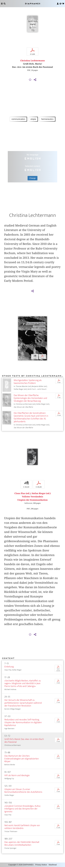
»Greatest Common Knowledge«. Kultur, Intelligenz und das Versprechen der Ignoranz (22, 809)
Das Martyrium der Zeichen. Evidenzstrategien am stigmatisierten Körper (21, 759)
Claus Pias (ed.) (22, 493)
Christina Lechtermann (32, 60)
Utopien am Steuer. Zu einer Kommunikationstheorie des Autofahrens (23, 790)
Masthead (53, 865)
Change (32, 178)
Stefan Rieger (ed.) (41, 493)
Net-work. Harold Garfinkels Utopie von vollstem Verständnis (22, 826)
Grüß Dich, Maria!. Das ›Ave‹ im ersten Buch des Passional (24, 740)
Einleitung (9, 667)
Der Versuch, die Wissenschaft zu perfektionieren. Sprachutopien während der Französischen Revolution (23, 703)
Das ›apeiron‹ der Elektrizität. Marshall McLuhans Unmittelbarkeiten (21, 843)
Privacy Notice (41, 865)
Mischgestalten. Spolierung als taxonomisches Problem (28, 381)
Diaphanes (32, 3)
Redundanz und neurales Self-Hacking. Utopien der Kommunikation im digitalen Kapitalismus (23, 722)
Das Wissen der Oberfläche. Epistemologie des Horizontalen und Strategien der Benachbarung (30, 398)
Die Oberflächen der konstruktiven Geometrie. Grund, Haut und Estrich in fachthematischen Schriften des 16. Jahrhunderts (31, 417)
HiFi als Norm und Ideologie (17, 775)
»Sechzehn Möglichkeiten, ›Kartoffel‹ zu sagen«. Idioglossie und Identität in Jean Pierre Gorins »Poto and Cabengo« (22, 683)
